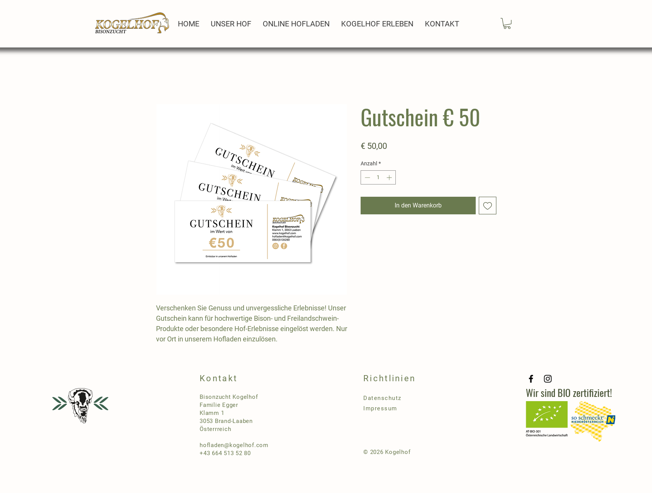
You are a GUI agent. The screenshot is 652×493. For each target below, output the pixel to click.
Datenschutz (382, 398)
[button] (507, 23)
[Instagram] (548, 379)
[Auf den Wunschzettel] (487, 205)
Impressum (380, 408)
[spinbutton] (378, 177)
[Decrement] (366, 177)
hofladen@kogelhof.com (234, 445)
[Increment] (390, 177)
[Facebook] (531, 379)
